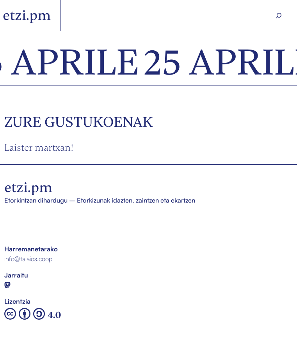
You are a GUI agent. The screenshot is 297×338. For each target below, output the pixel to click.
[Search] (279, 15)
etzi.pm (27, 15)
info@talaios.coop (28, 258)
